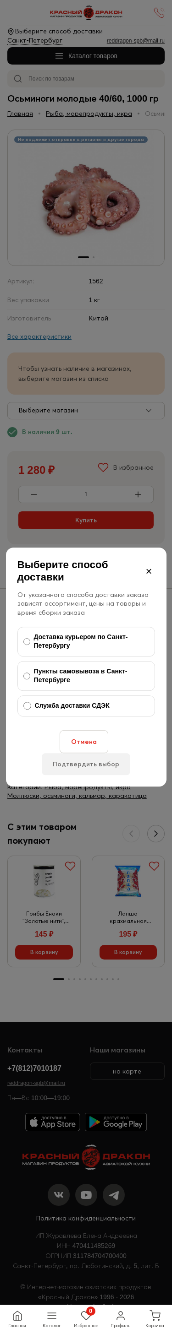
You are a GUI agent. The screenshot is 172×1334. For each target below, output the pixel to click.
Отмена (84, 741)
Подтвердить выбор (86, 764)
